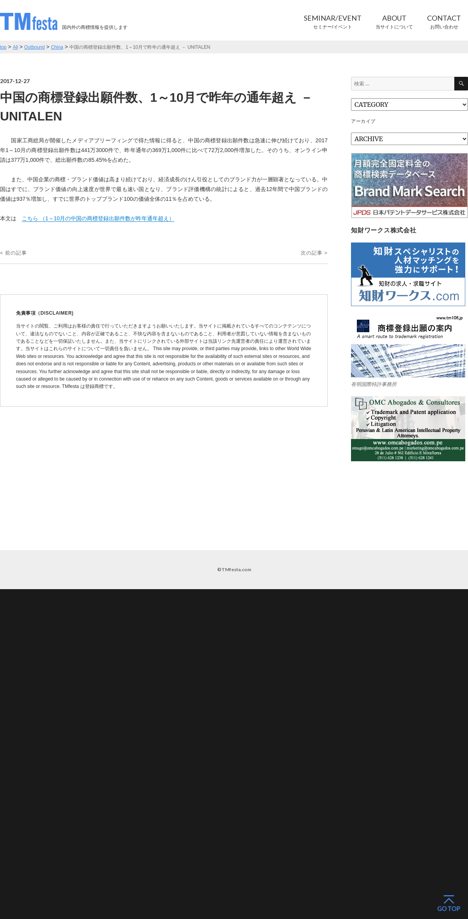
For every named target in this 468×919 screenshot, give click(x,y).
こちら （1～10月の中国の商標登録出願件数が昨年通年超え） (98, 218)
